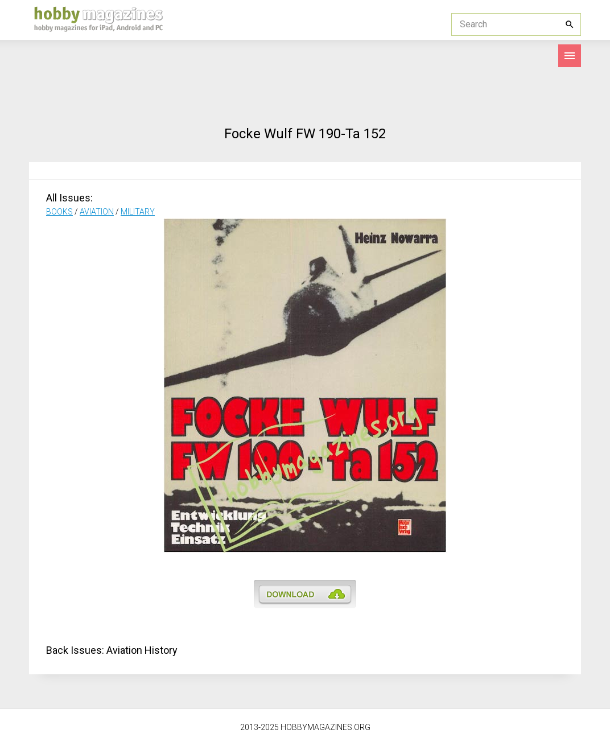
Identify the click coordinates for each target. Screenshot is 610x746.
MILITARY (138, 211)
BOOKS (59, 211)
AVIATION (97, 211)
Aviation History (142, 650)
